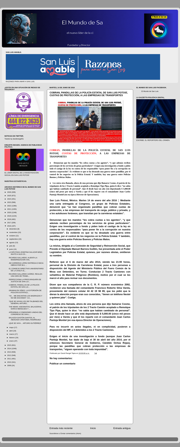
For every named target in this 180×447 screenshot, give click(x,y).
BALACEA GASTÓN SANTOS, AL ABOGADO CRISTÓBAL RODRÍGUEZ (25, 319)
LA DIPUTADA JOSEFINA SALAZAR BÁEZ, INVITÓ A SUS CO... (26, 253)
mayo (11, 327)
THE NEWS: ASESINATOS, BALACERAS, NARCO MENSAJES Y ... (25, 308)
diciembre (13, 229)
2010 (9, 362)
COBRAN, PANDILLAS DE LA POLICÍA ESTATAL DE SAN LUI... (24, 286)
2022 (9, 206)
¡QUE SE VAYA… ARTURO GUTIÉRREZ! (25, 323)
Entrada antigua (121, 428)
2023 (9, 202)
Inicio (93, 428)
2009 (9, 365)
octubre (12, 236)
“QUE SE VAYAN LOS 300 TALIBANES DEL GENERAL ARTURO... (26, 302)
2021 (9, 209)
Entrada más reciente (61, 428)
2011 (9, 359)
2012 (9, 355)
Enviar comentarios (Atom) (71, 433)
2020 (9, 212)
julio (11, 246)
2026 (9, 192)
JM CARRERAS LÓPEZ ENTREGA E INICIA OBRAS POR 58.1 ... (26, 264)
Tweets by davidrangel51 (14, 139)
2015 (9, 345)
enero (11, 341)
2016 (9, 226)
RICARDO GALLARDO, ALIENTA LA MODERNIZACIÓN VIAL (23, 259)
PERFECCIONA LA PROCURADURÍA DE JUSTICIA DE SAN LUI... (25, 281)
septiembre (13, 239)
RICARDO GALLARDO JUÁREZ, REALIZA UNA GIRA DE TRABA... (25, 275)
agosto (12, 242)
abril (11, 331)
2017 (9, 223)
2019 (9, 216)
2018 (9, 219)
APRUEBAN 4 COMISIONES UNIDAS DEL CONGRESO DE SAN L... (25, 313)
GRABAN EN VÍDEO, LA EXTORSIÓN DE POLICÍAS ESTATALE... (25, 291)
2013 (9, 352)
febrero (12, 338)
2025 (9, 196)
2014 (9, 348)
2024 (9, 199)
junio (11, 249)
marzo (12, 334)
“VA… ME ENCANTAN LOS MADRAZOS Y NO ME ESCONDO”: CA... (25, 297)
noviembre (13, 232)
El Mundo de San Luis (149, 91)
